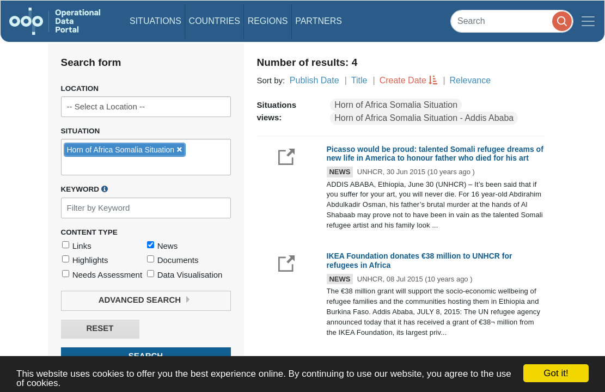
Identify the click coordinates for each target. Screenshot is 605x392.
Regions (268, 21)
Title (359, 80)
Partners (318, 21)
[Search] (511, 21)
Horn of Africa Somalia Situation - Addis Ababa (424, 117)
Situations (155, 21)
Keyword (84, 189)
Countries (214, 21)
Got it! (555, 373)
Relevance (470, 80)
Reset (99, 328)
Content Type (89, 232)
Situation (80, 131)
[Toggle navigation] (588, 21)
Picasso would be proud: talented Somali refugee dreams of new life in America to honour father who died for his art (435, 154)
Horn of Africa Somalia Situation (395, 104)
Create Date (403, 80)
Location (80, 88)
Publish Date (314, 80)
